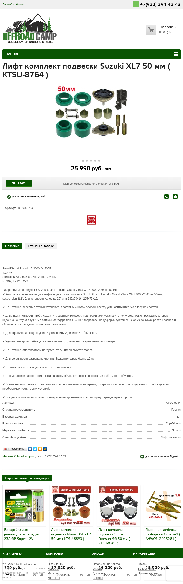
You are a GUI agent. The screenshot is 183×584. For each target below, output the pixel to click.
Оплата (97, 568)
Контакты (54, 577)
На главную (12, 554)
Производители (148, 573)
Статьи (142, 564)
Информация (144, 554)
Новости (53, 568)
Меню (12, 54)
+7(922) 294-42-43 (160, 4)
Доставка (99, 573)
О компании (55, 564)
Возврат (98, 577)
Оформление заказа (106, 564)
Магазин (53, 573)
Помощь (97, 554)
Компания (54, 554)
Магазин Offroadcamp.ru (18, 456)
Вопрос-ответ (147, 568)
